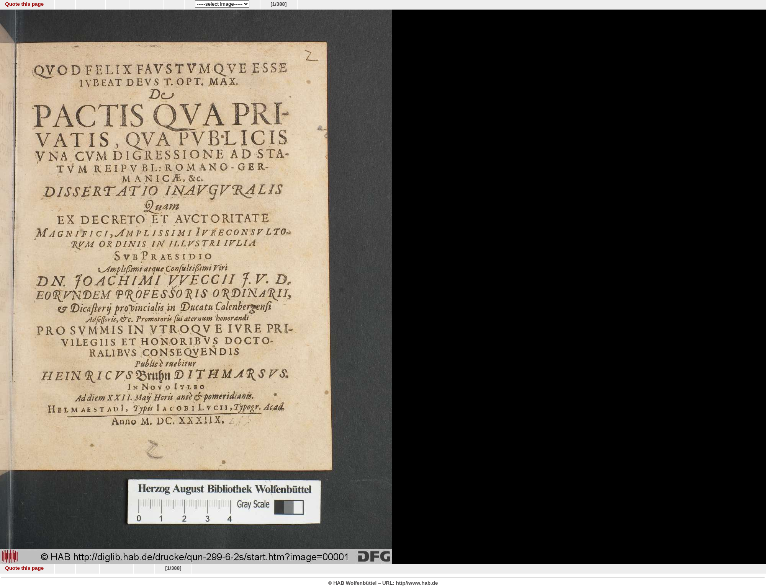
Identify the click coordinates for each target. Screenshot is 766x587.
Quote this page (24, 4)
